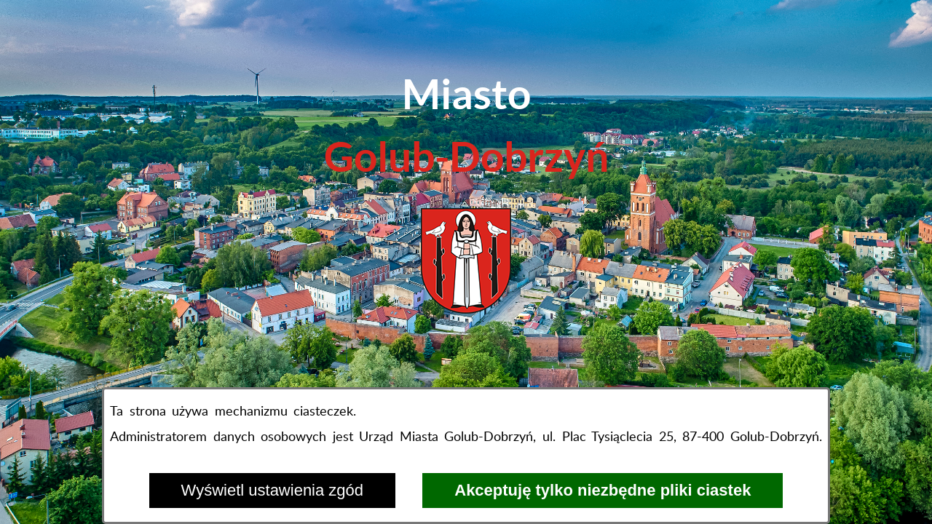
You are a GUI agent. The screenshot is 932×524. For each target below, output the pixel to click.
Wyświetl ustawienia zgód (272, 490)
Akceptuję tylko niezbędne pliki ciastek (602, 490)
